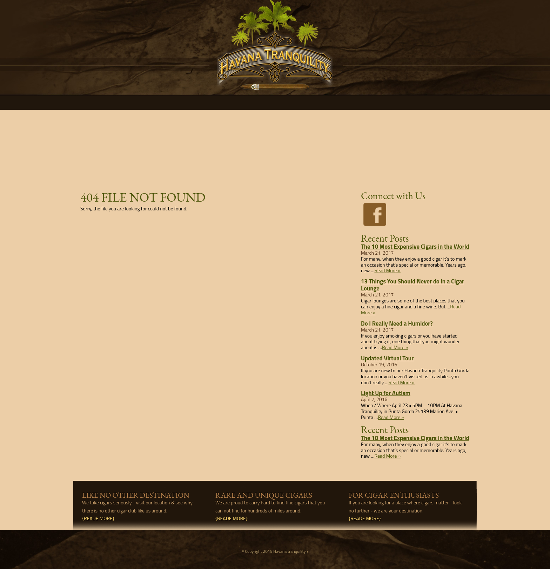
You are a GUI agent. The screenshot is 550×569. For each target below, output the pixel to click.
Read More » (387, 270)
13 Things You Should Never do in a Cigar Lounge (412, 285)
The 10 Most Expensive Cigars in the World (415, 246)
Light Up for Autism (385, 393)
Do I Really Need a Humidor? (397, 323)
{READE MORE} (98, 518)
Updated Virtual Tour (387, 358)
